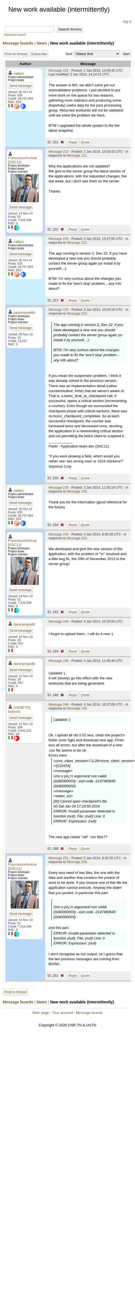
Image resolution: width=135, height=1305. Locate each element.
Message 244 (58, 621)
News (42, 43)
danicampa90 (24, 624)
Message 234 (58, 488)
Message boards (18, 43)
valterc (19, 73)
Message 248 (58, 704)
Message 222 (58, 152)
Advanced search (15, 34)
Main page (40, 1013)
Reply (72, 142)
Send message (20, 86)
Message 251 (58, 858)
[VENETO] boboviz (19, 709)
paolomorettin (24, 312)
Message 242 (58, 534)
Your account (62, 1013)
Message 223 (58, 239)
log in (127, 21)
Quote (85, 142)
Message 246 (58, 661)
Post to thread (16, 54)
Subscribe (39, 54)
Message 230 (58, 310)
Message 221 (58, 70)
